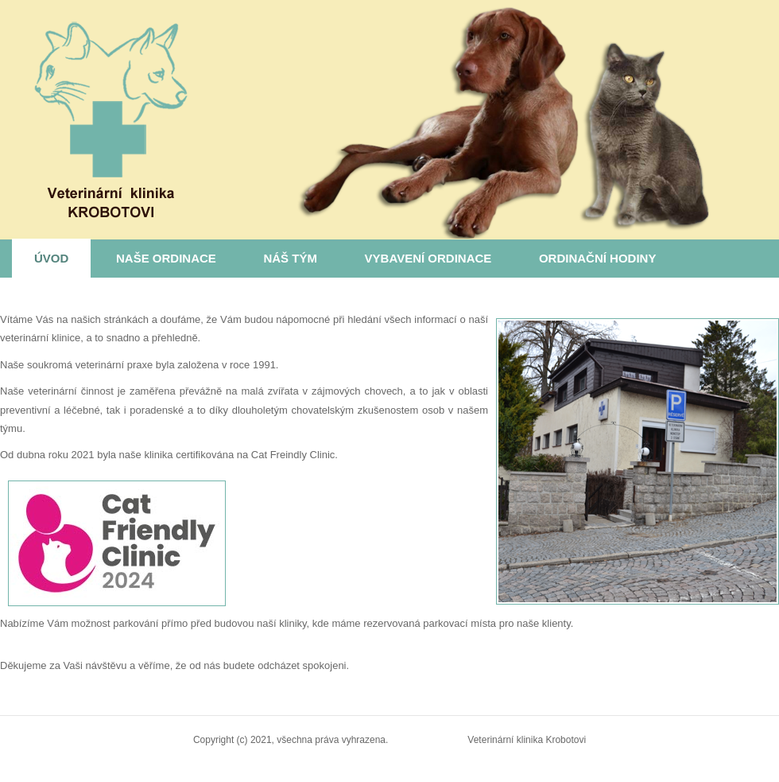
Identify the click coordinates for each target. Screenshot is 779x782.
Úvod (51, 258)
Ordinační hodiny (598, 258)
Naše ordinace (166, 258)
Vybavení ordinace (428, 258)
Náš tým (290, 258)
